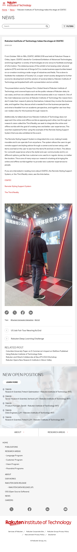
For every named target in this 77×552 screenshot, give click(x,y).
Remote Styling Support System (18, 186)
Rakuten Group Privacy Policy (58, 531)
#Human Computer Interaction (22, 320)
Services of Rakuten (15, 531)
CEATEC (8, 180)
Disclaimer (52, 535)
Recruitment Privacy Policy (35, 535)
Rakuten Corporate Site (35, 531)
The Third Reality (12, 192)
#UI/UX (37, 320)
